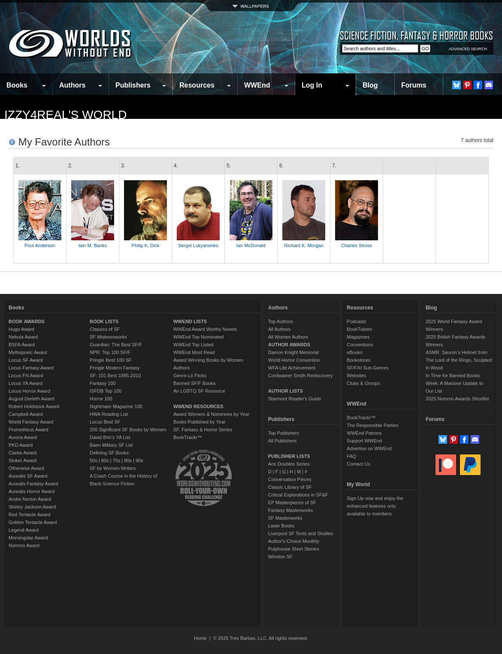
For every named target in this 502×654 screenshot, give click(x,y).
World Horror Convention (294, 360)
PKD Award (21, 445)
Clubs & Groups (363, 383)
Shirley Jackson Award (32, 506)
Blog (370, 85)
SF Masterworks (285, 518)
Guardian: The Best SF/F (116, 344)
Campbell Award (26, 414)
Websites (356, 375)
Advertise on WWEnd (369, 448)
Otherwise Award (26, 468)
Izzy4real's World (65, 114)
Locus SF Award (26, 360)
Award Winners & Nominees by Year (211, 414)
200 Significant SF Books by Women (128, 429)
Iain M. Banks (93, 245)
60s (105, 460)
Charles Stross (356, 245)
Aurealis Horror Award (31, 491)
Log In (312, 85)
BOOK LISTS (104, 321)
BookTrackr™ (187, 437)
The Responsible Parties (372, 425)
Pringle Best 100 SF (111, 360)
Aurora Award (23, 437)
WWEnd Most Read (194, 352)
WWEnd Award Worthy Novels (205, 329)
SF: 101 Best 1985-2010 (115, 375)
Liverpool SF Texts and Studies (300, 533)
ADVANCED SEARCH (468, 49)
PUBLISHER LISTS (289, 456)
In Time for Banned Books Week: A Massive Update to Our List (454, 383)
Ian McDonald (251, 245)
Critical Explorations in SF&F (298, 494)
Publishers (133, 85)
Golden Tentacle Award (33, 522)
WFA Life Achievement (291, 367)
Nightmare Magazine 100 (116, 406)
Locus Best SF (105, 421)
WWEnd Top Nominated (198, 336)
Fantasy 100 (103, 383)
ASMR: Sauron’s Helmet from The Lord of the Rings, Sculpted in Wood (459, 360)
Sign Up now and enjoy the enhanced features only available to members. (375, 506)
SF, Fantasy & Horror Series (202, 429)
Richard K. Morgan (304, 245)
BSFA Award (22, 344)
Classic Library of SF (289, 487)
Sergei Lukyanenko (198, 245)
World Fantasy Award (31, 421)
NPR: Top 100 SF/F (110, 352)
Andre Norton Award (30, 499)
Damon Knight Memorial (293, 352)
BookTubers (359, 329)
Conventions (360, 344)
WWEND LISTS (190, 321)
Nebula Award (23, 336)
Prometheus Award (28, 429)
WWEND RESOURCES (198, 406)
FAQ (351, 456)
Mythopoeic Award (28, 352)
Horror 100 (101, 398)
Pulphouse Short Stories (293, 548)
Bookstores (358, 360)
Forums (413, 85)
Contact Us (358, 463)
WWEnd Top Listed (193, 344)
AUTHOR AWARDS (289, 344)
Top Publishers (283, 433)
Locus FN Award (26, 375)
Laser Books (281, 525)
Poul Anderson (39, 245)
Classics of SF (105, 329)
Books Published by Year (199, 421)
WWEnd (257, 85)
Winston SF (280, 556)
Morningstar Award (28, 537)
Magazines (358, 336)
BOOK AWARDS (27, 321)
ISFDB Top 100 (105, 391)
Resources (197, 85)
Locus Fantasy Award (31, 367)
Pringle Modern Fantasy (115, 367)
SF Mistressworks (108, 336)
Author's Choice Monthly (293, 541)
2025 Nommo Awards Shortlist (457, 398)
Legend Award (24, 530)
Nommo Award (24, 545)
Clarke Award (22, 452)
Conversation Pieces (289, 479)
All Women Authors (288, 336)
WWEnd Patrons (364, 433)
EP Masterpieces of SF (292, 502)
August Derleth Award (31, 398)
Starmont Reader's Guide (294, 398)
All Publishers (282, 440)
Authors (72, 85)
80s (128, 460)
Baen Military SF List (111, 445)
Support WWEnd (364, 440)
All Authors (279, 329)
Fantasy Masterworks (290, 510)
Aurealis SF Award (28, 475)
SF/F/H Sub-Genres (367, 367)
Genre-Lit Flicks (189, 375)
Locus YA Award (25, 383)
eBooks (355, 352)
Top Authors (280, 321)
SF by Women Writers (113, 468)
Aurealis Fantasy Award (33, 483)
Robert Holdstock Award (34, 406)
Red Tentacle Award (29, 514)
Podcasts (356, 321)
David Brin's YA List (110, 437)
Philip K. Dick (146, 245)
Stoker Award (22, 460)
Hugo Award (21, 329)
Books (16, 85)
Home (200, 638)
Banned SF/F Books (194, 383)
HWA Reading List (109, 414)
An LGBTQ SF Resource (199, 391)
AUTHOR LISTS (285, 391)
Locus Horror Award (29, 391)
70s (116, 460)
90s (139, 460)
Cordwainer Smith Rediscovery (300, 375)
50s (93, 460)
